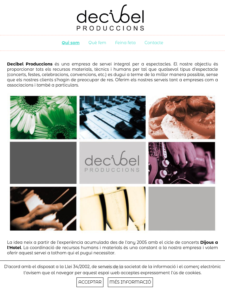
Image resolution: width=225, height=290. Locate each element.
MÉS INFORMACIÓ (130, 282)
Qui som (71, 42)
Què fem (97, 42)
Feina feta (125, 42)
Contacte (153, 42)
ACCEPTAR (89, 282)
